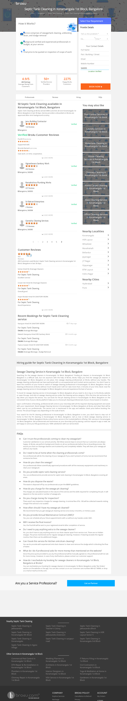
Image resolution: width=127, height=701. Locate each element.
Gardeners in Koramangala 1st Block (93, 678)
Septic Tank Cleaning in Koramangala (21, 639)
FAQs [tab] (100, 97)
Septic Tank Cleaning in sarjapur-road (60, 639)
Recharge (55, 699)
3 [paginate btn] (47, 242)
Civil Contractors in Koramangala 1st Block (90, 666)
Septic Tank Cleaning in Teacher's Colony (56, 627)
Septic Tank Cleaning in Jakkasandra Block (90, 627)
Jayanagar (95, 256)
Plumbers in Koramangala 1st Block (24, 672)
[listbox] (95, 33)
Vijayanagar (95, 265)
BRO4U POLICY (82, 692)
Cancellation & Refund (83, 696)
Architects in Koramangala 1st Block (59, 666)
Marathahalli (95, 248)
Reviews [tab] (55, 97)
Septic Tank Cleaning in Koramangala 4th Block (21, 633)
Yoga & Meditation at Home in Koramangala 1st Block (93, 672)
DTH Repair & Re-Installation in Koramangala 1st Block (24, 666)
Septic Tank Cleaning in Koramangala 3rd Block (90, 639)
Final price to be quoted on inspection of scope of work (48, 52)
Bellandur (95, 252)
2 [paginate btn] (42, 242)
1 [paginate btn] (38, 242)
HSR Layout (95, 239)
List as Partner (91, 583)
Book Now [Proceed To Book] (99, 86)
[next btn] (61, 242)
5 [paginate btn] (56, 242)
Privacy (77, 699)
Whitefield (95, 244)
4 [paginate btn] (51, 242)
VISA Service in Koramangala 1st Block (60, 678)
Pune (95, 287)
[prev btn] (33, 242)
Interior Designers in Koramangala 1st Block (56, 672)
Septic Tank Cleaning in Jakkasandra (21, 627)
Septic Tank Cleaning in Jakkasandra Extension (56, 633)
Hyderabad (95, 283)
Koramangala (95, 235)
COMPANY (57, 692)
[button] (94, 21)
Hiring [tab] (78, 97)
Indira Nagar (95, 274)
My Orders (101, 696)
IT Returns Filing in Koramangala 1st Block (94, 659)
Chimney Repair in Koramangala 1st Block (25, 678)
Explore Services (58, 696)
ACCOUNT (102, 692)
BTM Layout (95, 269)
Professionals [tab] (29, 97)
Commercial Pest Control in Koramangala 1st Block (23, 659)
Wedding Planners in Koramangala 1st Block (56, 659)
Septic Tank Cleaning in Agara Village (24, 646)
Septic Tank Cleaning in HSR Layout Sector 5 (92, 633)
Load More (47, 158)
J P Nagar (95, 261)
